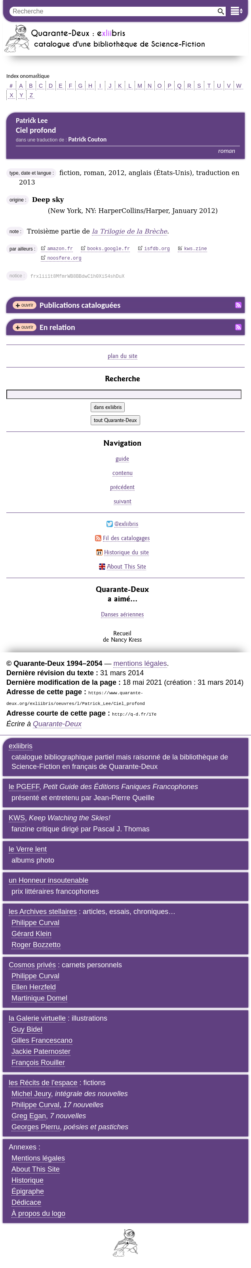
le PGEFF (24, 787)
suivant (122, 501)
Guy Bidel (26, 1029)
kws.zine (195, 249)
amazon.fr (60, 249)
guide (122, 458)
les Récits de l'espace (43, 1083)
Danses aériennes (122, 614)
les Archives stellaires (43, 912)
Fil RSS (238, 305)
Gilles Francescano (41, 1040)
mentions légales (140, 663)
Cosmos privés (32, 965)
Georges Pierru (35, 1127)
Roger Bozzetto (36, 945)
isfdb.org (157, 249)
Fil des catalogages (126, 538)
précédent (122, 487)
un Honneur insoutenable (48, 880)
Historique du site (126, 552)
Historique (27, 1180)
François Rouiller (38, 1062)
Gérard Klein (31, 934)
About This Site (126, 566)
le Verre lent (28, 849)
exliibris (20, 746)
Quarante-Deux (57, 724)
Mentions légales (38, 1158)
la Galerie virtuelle (37, 1018)
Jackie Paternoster (40, 1051)
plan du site (122, 355)
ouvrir (27, 305)
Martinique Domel (39, 998)
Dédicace (26, 1202)
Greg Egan (28, 1116)
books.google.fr (108, 249)
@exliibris (126, 523)
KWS (17, 818)
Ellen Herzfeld (33, 987)
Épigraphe (27, 1191)
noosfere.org (64, 258)
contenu (122, 472)
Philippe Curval (35, 923)
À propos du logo (38, 1213)
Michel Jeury (31, 1094)
